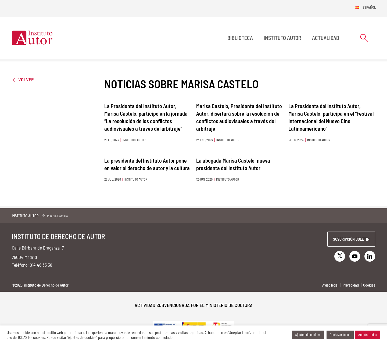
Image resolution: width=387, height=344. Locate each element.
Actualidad (325, 38)
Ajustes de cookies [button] (308, 334)
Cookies (369, 285)
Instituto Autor (282, 38)
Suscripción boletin (351, 239)
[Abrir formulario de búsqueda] (364, 37)
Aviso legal (330, 285)
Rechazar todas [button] (340, 334)
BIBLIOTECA (240, 38)
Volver (23, 79)
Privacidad (351, 285)
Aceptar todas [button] (367, 334)
